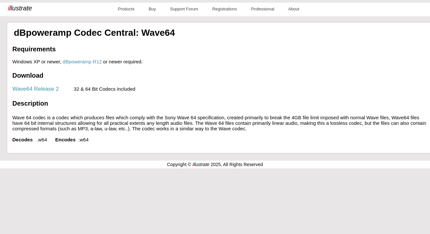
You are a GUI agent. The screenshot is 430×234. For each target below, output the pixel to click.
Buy (152, 8)
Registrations (224, 8)
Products (126, 8)
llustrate (20, 8)
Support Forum (184, 8)
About (293, 8)
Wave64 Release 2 (35, 89)
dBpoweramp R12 (82, 61)
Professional (263, 8)
